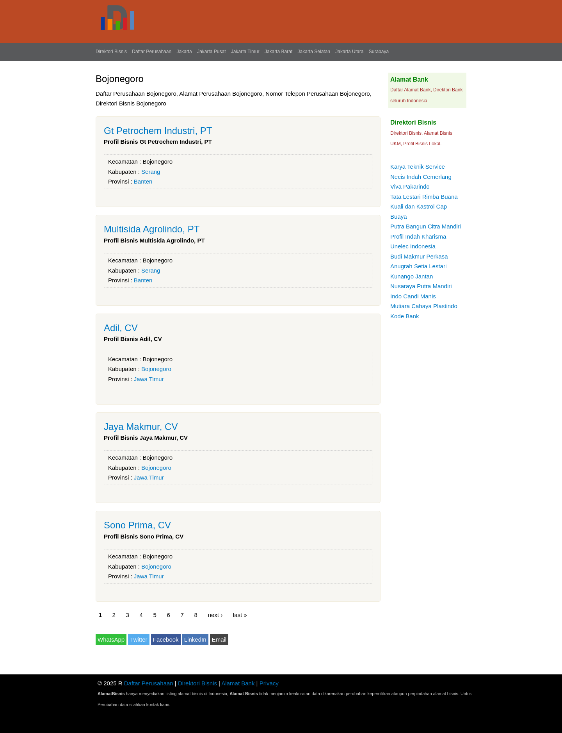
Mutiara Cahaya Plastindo (423, 306)
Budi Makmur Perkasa (419, 256)
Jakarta (184, 51)
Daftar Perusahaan (151, 51)
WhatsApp (111, 639)
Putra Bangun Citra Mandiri (425, 226)
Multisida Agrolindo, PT (151, 229)
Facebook (166, 639)
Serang (150, 171)
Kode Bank (404, 316)
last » (240, 614)
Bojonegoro (157, 161)
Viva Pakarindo (410, 186)
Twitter (138, 639)
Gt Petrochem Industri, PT (158, 130)
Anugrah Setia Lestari (418, 266)
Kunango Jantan (411, 276)
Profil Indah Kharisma (418, 236)
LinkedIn (195, 639)
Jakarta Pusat (211, 51)
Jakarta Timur (245, 51)
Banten (143, 181)
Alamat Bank (237, 683)
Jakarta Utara (349, 51)
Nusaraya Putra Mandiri (421, 286)
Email (219, 639)
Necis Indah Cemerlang (421, 176)
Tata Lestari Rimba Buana (424, 196)
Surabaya (379, 51)
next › (215, 614)
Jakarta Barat (278, 51)
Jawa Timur (149, 379)
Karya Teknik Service (417, 166)
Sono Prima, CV (137, 525)
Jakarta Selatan (314, 51)
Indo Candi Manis (413, 296)
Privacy (269, 683)
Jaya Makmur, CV (141, 426)
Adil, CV (121, 328)
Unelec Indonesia (413, 246)
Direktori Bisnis (111, 51)
